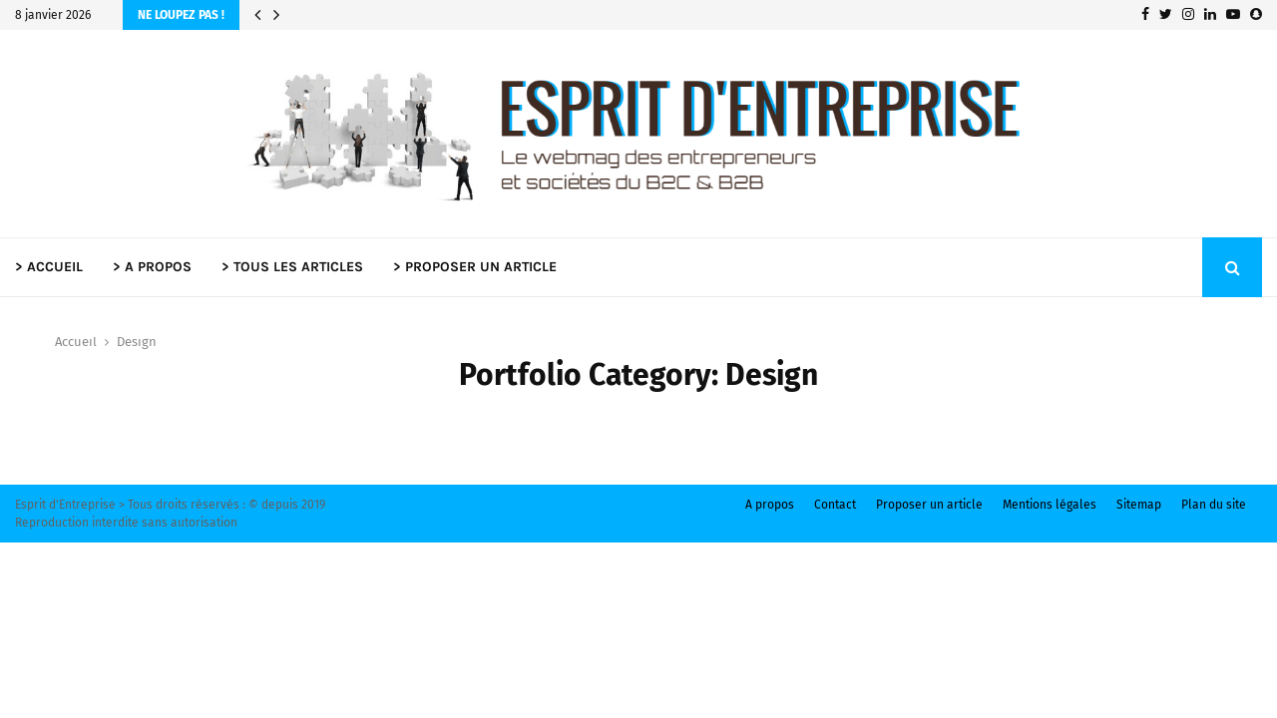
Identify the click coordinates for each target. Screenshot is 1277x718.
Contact (835, 505)
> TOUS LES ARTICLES (292, 266)
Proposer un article (929, 505)
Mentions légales (1049, 505)
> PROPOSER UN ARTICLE (475, 266)
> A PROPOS (152, 266)
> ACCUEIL (49, 266)
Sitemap (1138, 505)
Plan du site (1213, 505)
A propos (769, 505)
